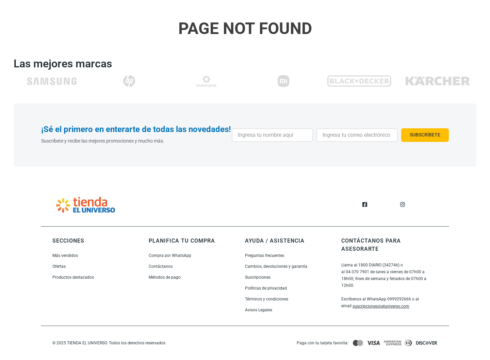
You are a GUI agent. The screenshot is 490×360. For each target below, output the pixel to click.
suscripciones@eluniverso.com (381, 306)
